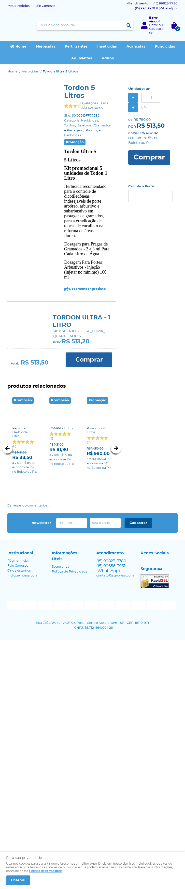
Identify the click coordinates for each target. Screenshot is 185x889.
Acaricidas (136, 46)
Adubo (108, 58)
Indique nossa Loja (22, 575)
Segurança (60, 566)
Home (20, 46)
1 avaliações (89, 103)
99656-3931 (156, 8)
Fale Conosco (44, 6)
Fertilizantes (76, 46)
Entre (153, 25)
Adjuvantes (81, 58)
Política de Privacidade (69, 571)
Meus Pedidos (18, 6)
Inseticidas (107, 46)
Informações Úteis (64, 556)
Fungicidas (165, 46)
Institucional (20, 553)
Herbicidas (45, 46)
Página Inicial (17, 560)
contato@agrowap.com (115, 575)
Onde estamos (19, 570)
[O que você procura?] (128, 25)
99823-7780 (165, 3)
